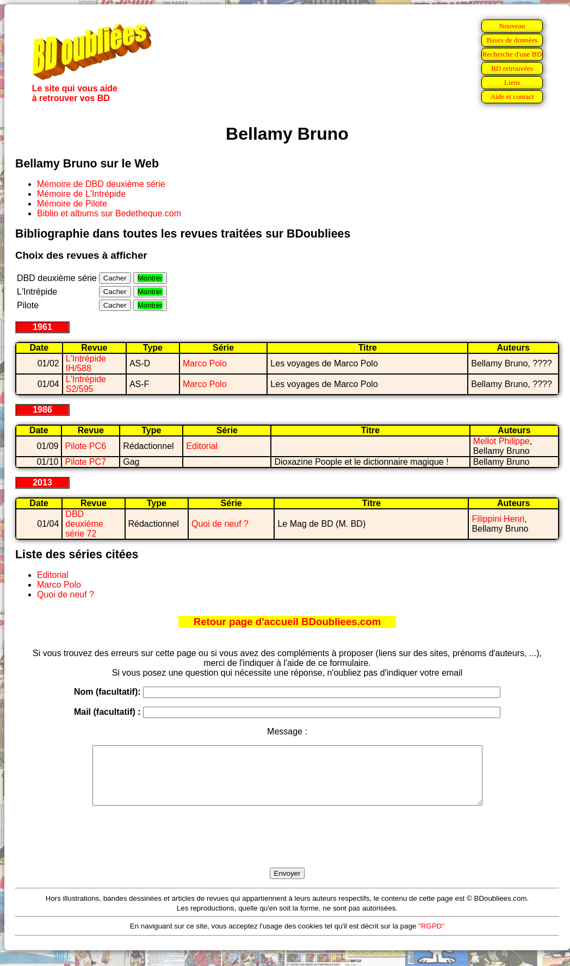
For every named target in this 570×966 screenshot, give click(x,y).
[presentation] (287, 849)
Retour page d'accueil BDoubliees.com (287, 621)
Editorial (202, 446)
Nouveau (512, 26)
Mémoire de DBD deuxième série (101, 184)
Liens (512, 82)
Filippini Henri (498, 518)
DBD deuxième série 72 (84, 523)
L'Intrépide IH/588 (86, 363)
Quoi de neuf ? (220, 523)
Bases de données (511, 40)
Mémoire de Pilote (72, 203)
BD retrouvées (512, 68)
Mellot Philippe (501, 441)
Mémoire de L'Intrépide (81, 193)
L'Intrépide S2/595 (86, 384)
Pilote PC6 (85, 446)
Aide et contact (512, 96)
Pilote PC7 (85, 461)
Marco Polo (205, 363)
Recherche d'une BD (512, 54)
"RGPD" (431, 937)
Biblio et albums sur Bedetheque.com (109, 213)
